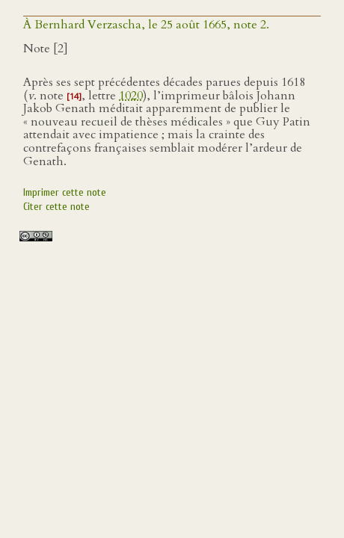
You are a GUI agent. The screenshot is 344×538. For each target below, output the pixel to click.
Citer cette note (56, 206)
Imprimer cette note (64, 192)
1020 (131, 95)
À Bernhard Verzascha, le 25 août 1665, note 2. (146, 24)
